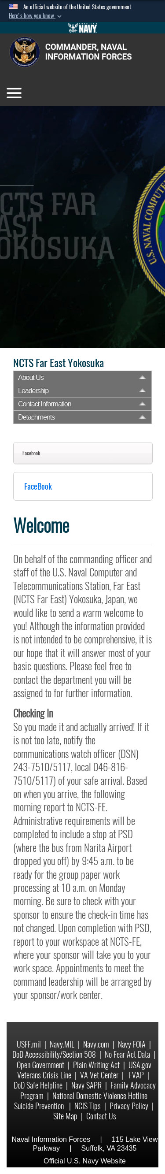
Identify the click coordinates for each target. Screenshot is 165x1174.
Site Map (65, 1116)
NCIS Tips (87, 1105)
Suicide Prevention (40, 1105)
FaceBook (38, 486)
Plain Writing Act (96, 1064)
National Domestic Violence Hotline (99, 1095)
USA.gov (139, 1064)
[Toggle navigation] (14, 93)
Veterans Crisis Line (44, 1075)
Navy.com (96, 1044)
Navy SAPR (86, 1085)
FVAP (136, 1075)
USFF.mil (29, 1044)
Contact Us (101, 1116)
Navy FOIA (132, 1044)
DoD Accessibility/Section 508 (54, 1054)
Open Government (40, 1064)
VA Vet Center (99, 1075)
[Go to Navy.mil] (82, 27)
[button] (36, 15)
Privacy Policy (129, 1105)
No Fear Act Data (127, 1054)
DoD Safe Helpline (38, 1085)
